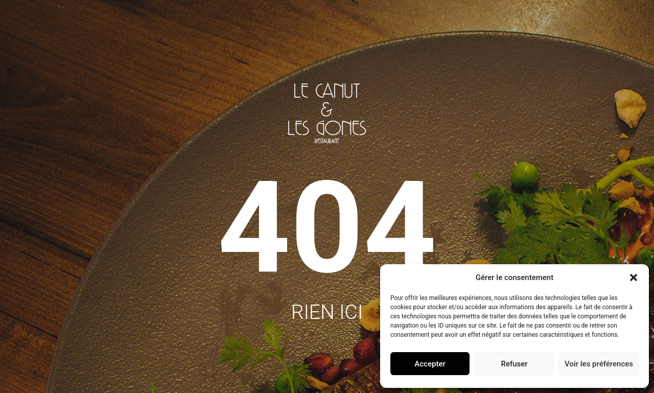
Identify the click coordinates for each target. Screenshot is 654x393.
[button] (633, 277)
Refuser (514, 363)
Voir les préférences (599, 363)
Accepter (429, 363)
